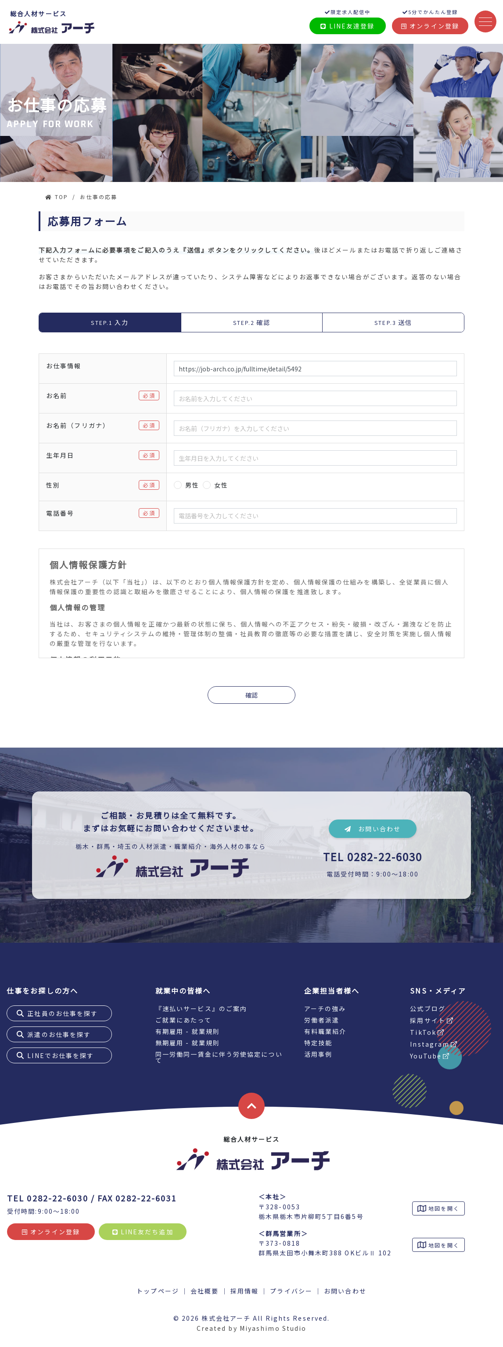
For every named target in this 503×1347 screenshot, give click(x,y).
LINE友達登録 (347, 25)
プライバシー (291, 1291)
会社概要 (204, 1291)
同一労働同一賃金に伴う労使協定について (219, 1057)
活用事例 (318, 1054)
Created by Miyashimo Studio (252, 1328)
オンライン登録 (430, 25)
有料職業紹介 (325, 1031)
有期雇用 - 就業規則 (187, 1031)
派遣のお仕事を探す (59, 1034)
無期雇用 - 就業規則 (187, 1042)
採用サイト (428, 1020)
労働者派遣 (322, 1020)
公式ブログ (428, 1008)
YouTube (426, 1055)
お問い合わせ (373, 828)
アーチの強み (325, 1008)
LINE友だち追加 (142, 1231)
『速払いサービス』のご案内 (201, 1008)
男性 (192, 485)
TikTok (423, 1032)
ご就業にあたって (183, 1020)
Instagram (429, 1044)
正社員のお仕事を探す (62, 1013)
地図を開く (443, 1208)
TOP (61, 196)
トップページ (158, 1291)
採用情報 (244, 1291)
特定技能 (318, 1042)
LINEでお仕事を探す (60, 1055)
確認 (251, 695)
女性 (221, 485)
